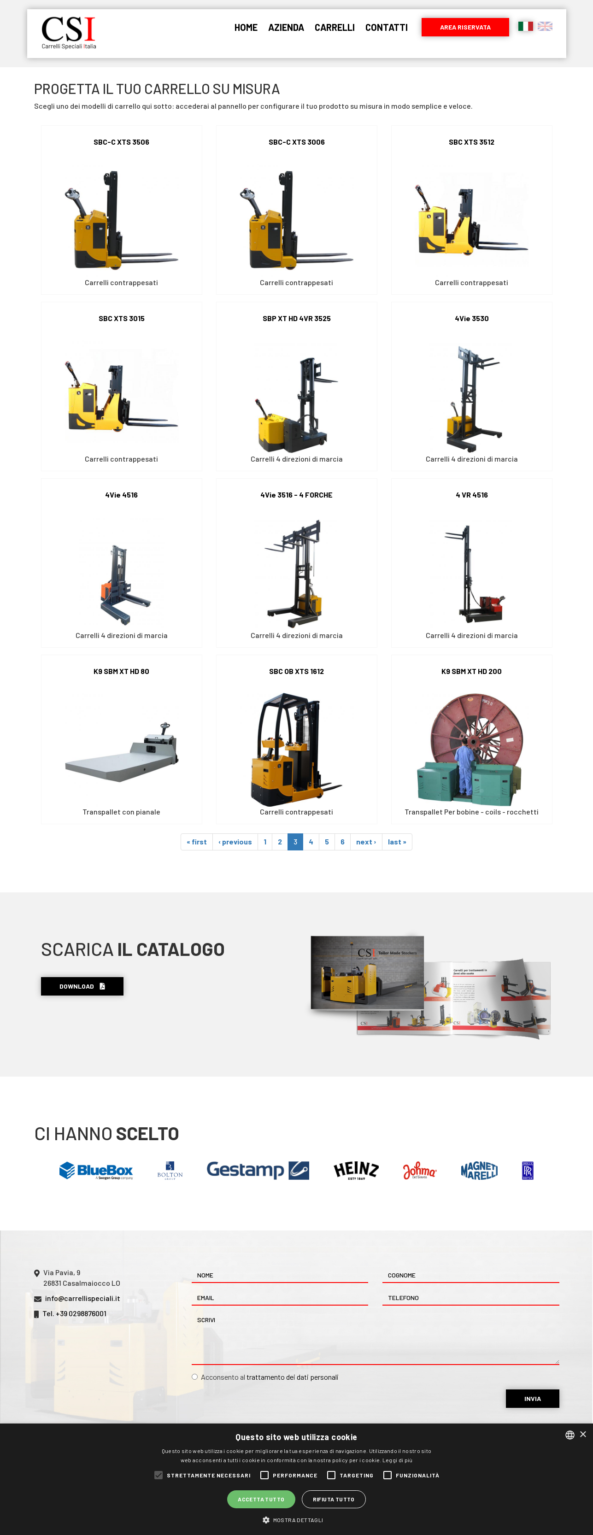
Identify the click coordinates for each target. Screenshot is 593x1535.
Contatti (386, 27)
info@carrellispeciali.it (82, 1298)
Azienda (286, 27)
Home (246, 27)
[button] (296, 1519)
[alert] (296, 1479)
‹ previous (235, 841)
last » (397, 841)
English (545, 26)
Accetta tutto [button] (261, 1499)
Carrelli (335, 27)
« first (197, 841)
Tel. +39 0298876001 (74, 1313)
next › (366, 841)
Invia (532, 1398)
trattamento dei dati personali (293, 1376)
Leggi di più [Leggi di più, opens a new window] (397, 1460)
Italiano (525, 26)
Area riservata (465, 27)
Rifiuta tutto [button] (334, 1499)
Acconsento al (265, 1376)
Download (82, 986)
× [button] (582, 1434)
